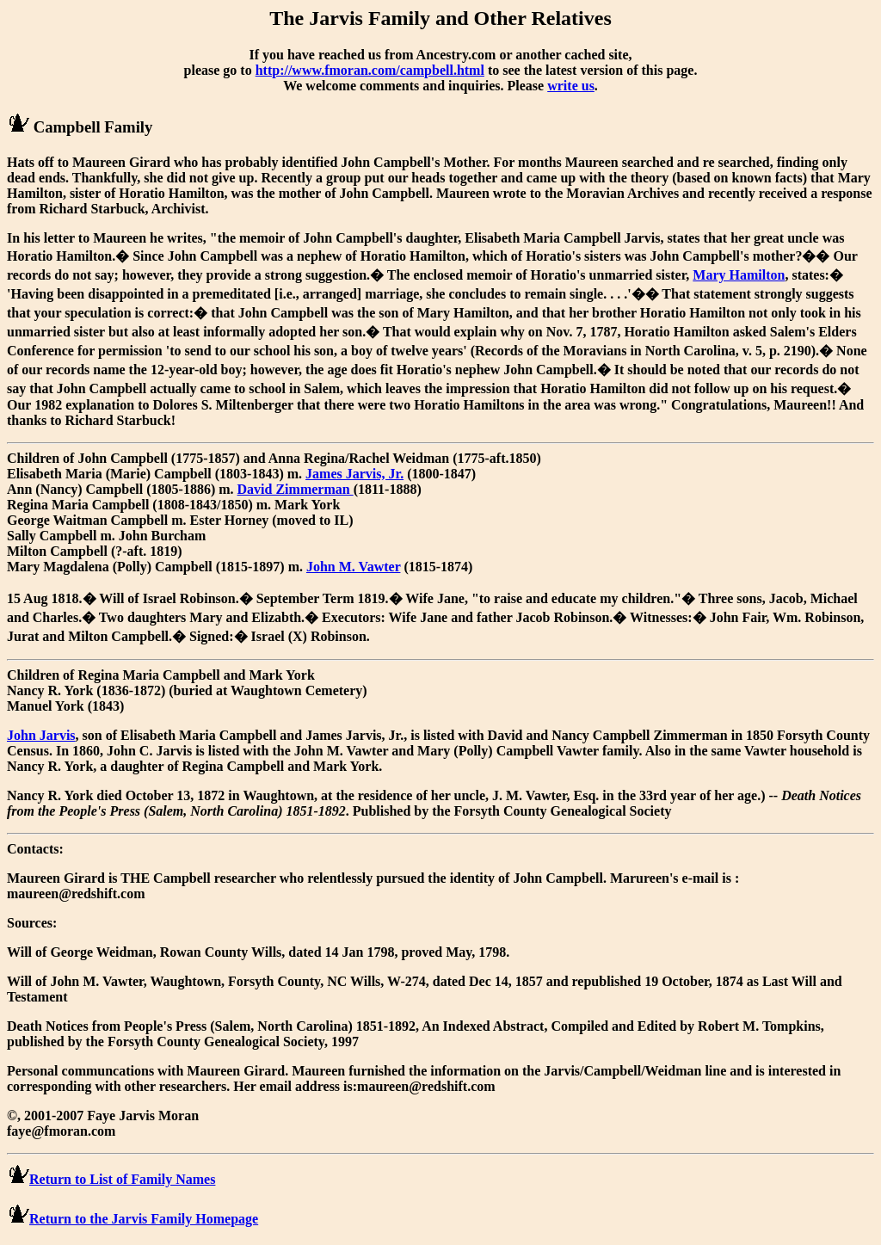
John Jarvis (41, 735)
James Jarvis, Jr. (354, 473)
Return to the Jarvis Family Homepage (143, 1218)
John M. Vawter (353, 566)
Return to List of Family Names (122, 1179)
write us (571, 85)
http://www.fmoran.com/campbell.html (370, 70)
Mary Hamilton (739, 275)
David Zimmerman (295, 489)
